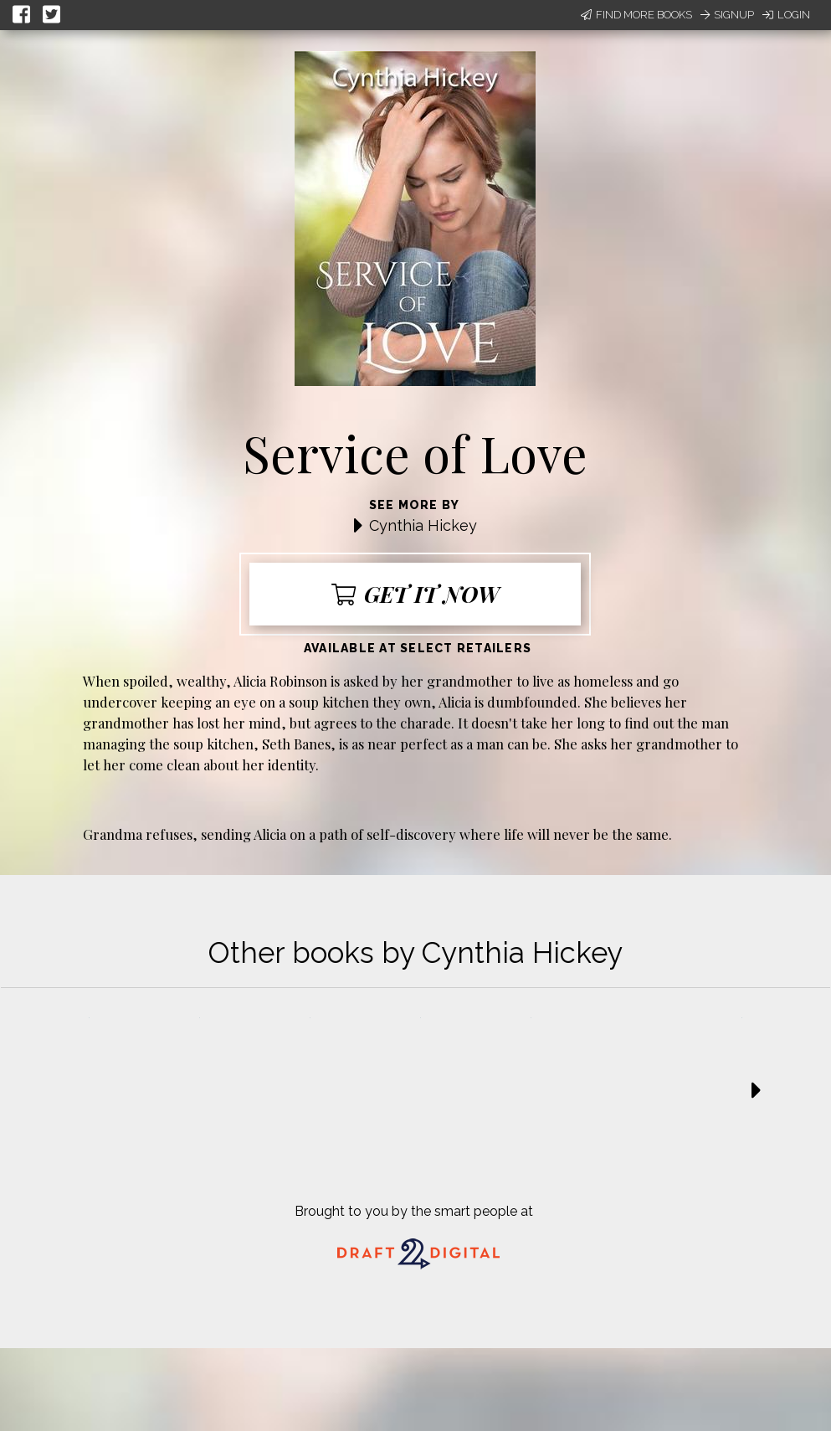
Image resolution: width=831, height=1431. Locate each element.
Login (786, 14)
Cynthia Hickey (423, 525)
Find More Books (636, 14)
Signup (727, 14)
